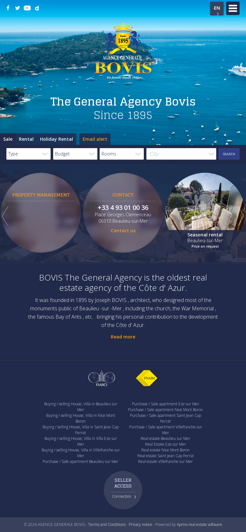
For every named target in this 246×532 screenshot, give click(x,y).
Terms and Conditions (107, 524)
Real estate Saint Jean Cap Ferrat (165, 455)
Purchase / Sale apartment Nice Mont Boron (165, 409)
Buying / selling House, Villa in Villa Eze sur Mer (81, 441)
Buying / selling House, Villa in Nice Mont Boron (80, 418)
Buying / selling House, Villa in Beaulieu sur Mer (80, 406)
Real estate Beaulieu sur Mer (165, 438)
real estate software (205, 524)
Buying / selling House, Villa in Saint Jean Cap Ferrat (81, 429)
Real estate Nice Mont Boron (165, 450)
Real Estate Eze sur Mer (165, 444)
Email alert (95, 139)
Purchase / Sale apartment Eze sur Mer (165, 404)
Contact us (123, 230)
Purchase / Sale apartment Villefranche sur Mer (165, 429)
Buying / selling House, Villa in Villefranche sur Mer (81, 452)
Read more (123, 337)
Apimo (182, 524)
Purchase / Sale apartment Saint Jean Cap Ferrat (165, 418)
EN (217, 7)
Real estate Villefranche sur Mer (165, 461)
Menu (233, 8)
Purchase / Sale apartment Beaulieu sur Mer (81, 461)
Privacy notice (140, 524)
